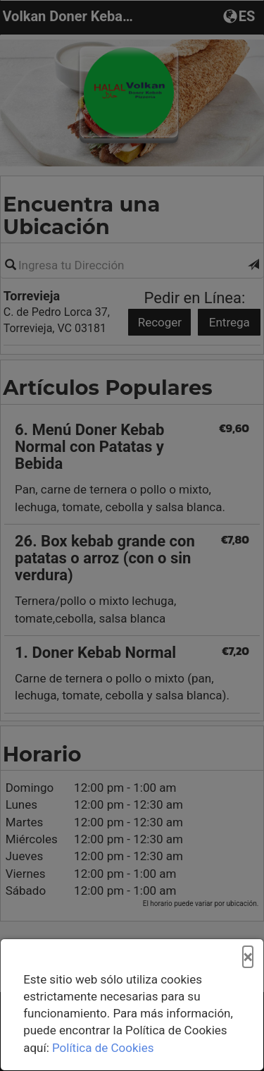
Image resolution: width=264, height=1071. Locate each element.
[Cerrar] (248, 957)
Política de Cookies (103, 1048)
